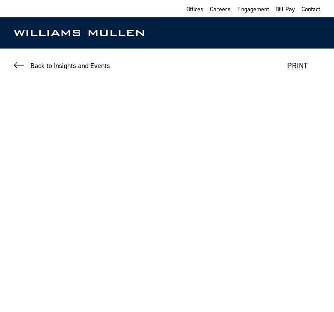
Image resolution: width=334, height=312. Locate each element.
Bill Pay (285, 9)
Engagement (253, 9)
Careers (220, 9)
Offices (195, 9)
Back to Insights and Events (70, 65)
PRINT (297, 65)
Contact (310, 9)
